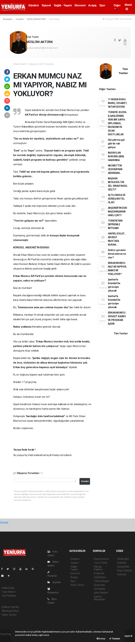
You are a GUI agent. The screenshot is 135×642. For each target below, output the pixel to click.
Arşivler (54, 582)
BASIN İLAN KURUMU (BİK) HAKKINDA (116, 156)
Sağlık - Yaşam (63, 5)
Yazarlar (20, 19)
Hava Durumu (101, 558)
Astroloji (121, 574)
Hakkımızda (8, 588)
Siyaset (46, 5)
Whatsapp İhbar (10, 610)
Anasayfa (8, 19)
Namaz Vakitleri (98, 568)
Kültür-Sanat (77, 585)
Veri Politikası (9, 595)
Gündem (33, 5)
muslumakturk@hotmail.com (41, 47)
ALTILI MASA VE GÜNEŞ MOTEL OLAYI (117, 199)
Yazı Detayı (54, 19)
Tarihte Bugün (101, 581)
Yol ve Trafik (100, 562)
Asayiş (92, 5)
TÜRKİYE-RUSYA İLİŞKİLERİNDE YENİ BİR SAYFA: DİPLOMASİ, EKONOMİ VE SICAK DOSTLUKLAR (117, 123)
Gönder (85, 481)
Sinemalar (99, 585)
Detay (101, 638)
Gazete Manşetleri (99, 598)
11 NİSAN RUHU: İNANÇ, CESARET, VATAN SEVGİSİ (117, 103)
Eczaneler (99, 573)
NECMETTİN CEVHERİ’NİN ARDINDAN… (115, 169)
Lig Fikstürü (100, 577)
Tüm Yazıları (121, 333)
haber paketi (7, 637)
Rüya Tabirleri (124, 570)
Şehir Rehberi (101, 592)
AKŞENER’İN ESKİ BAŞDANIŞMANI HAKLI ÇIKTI (117, 211)
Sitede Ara (123, 558)
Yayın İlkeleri (8, 591)
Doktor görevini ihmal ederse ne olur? (117, 254)
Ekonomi (80, 5)
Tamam (114, 638)
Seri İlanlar (99, 588)
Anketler (121, 562)
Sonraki (4, 522)
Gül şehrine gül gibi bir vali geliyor (116, 143)
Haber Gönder (9, 614)
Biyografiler (123, 566)
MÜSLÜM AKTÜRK (36, 19)
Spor (102, 5)
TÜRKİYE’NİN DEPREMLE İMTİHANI (115, 224)
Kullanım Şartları (10, 607)
